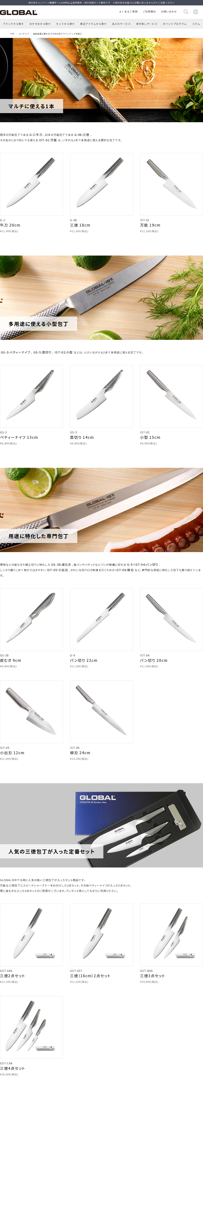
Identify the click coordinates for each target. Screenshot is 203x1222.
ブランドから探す (13, 23)
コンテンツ (23, 33)
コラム (196, 23)
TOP (12, 33)
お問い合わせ (169, 11)
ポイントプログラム (175, 23)
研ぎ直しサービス (146, 23)
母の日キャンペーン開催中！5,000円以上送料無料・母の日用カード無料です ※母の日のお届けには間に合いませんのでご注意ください (101, 2)
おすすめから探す (40, 23)
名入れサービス (121, 23)
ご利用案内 (149, 11)
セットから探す (65, 23)
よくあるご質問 (128, 11)
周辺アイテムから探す (93, 23)
